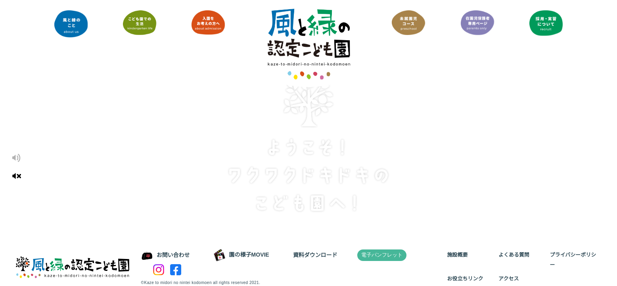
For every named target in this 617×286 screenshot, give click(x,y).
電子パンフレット (381, 255)
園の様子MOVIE (241, 255)
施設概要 (457, 255)
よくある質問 (513, 255)
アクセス (508, 278)
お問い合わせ (165, 255)
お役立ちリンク (465, 278)
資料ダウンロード (314, 255)
